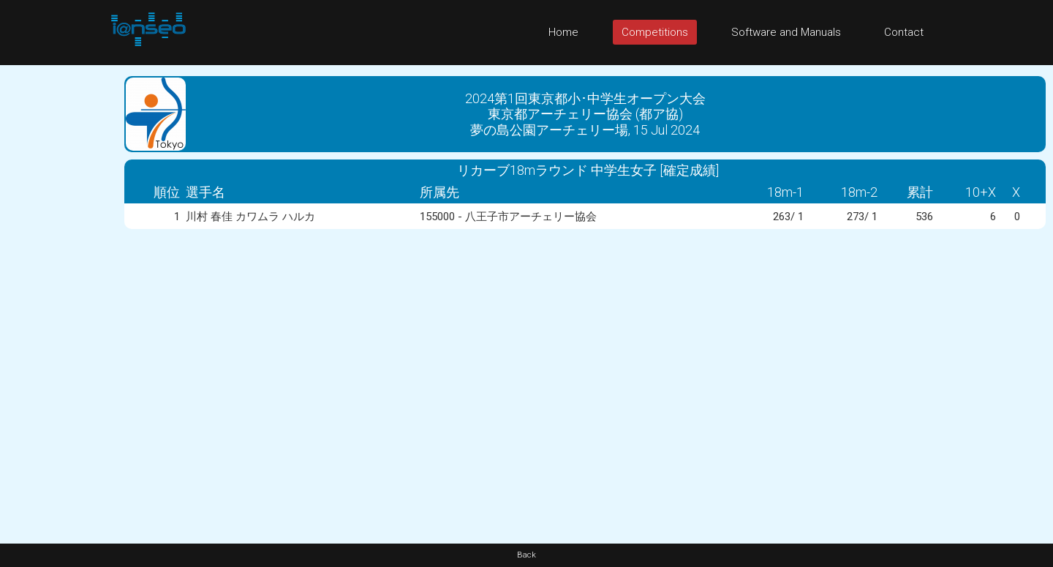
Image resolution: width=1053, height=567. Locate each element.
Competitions (655, 32)
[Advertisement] (58, 284)
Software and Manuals (786, 32)
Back (526, 555)
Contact (904, 32)
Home (563, 32)
